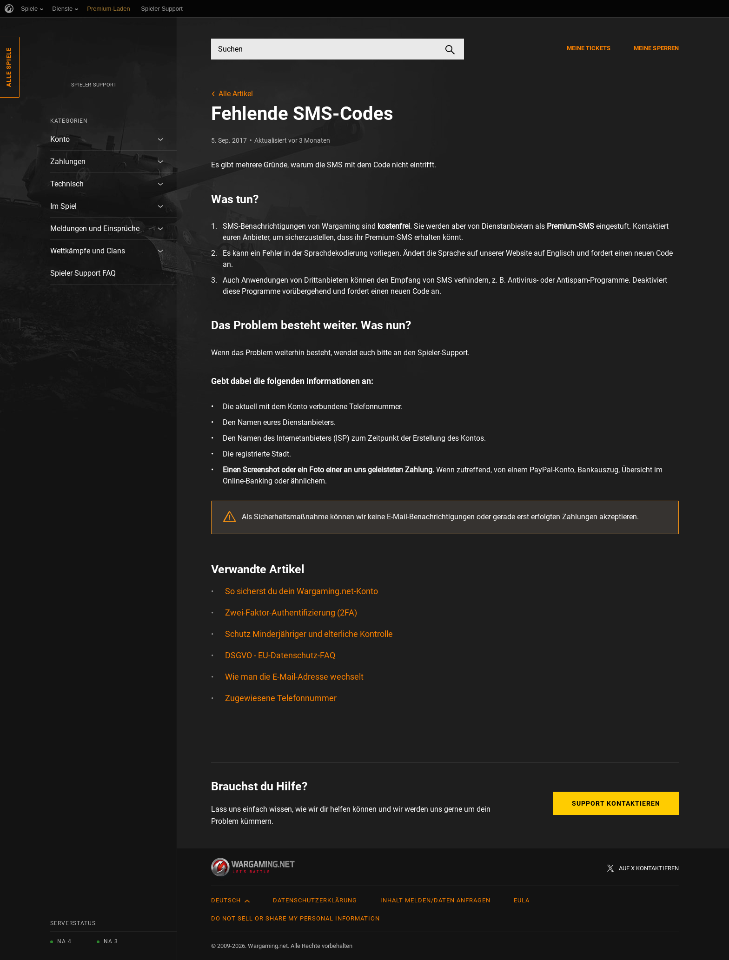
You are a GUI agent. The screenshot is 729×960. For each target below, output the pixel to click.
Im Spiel (63, 206)
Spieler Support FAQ (83, 273)
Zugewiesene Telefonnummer (281, 698)
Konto (60, 139)
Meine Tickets (588, 48)
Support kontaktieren (616, 803)
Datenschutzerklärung (315, 900)
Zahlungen (68, 161)
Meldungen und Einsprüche (94, 228)
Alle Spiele (8, 67)
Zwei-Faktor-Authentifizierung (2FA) (291, 612)
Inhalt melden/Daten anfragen (435, 900)
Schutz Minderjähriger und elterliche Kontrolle (309, 634)
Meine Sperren (656, 48)
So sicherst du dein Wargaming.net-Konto (301, 591)
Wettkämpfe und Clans (87, 250)
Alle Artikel (236, 93)
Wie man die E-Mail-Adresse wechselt (294, 677)
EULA (522, 900)
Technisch (67, 183)
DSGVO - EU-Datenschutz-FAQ (280, 655)
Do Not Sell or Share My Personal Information (295, 918)
